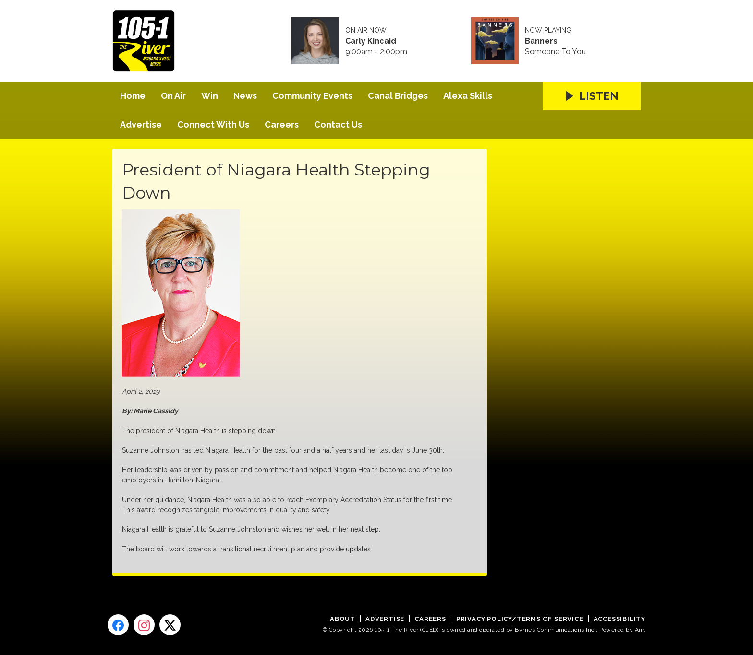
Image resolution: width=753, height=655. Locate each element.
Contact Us (338, 124)
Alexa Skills (467, 96)
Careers (282, 124)
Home (133, 96)
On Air (173, 96)
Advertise (141, 124)
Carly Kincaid (370, 41)
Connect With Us (213, 124)
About (342, 618)
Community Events (312, 96)
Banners (541, 41)
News (245, 96)
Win (209, 96)
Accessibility (619, 618)
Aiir (639, 629)
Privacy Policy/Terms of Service (519, 618)
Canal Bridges (398, 96)
